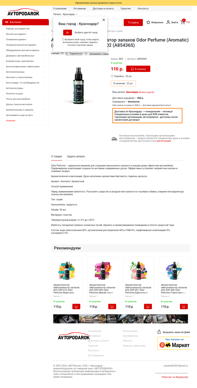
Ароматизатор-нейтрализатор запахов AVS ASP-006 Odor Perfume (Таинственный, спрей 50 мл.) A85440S (174, 289)
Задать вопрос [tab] (76, 156)
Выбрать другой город (86, 32)
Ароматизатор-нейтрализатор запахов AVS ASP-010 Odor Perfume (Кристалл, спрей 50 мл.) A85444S (66, 289)
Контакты (143, 8)
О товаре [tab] (56, 156)
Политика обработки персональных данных (171, 373)
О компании (59, 8)
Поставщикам (96, 355)
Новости (127, 340)
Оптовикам (79, 8)
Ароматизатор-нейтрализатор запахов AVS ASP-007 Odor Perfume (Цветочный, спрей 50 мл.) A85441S (138, 289)
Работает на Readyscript (175, 377)
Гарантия (126, 8)
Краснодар (69, 14)
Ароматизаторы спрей (110, 31)
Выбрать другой (146, 92)
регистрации (164, 140)
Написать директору (134, 345)
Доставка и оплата (103, 8)
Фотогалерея (130, 330)
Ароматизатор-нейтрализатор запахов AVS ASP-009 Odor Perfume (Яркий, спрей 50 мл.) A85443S (102, 289)
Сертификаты (130, 335)
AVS (121, 58)
